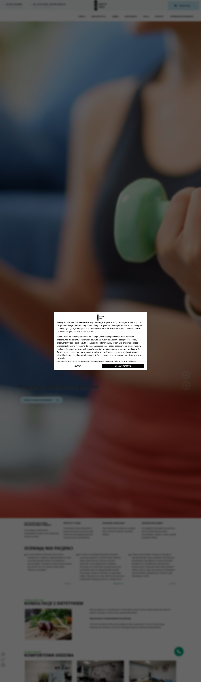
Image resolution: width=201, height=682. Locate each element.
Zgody (78, 366)
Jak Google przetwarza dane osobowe (117, 337)
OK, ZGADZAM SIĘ (123, 366)
